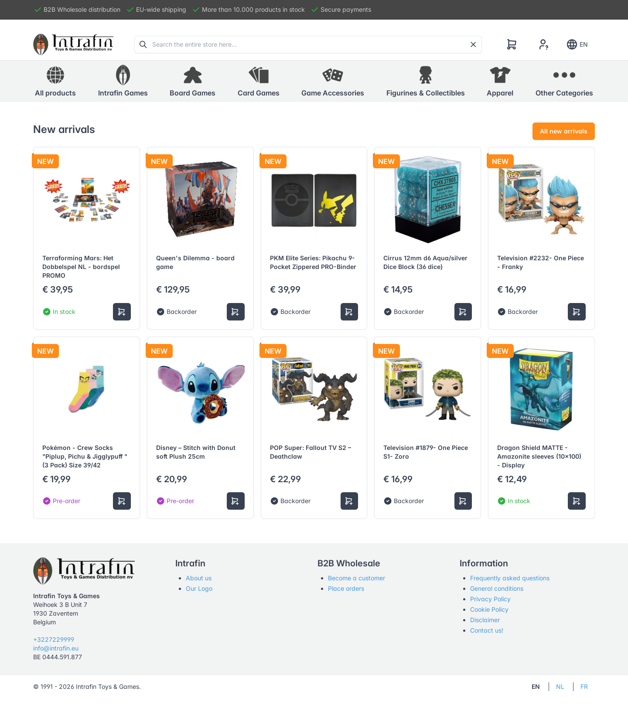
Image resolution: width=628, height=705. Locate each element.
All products (55, 80)
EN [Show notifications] (577, 44)
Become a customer (356, 578)
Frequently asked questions (510, 578)
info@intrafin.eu (55, 648)
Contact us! (486, 630)
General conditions (496, 588)
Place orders (346, 588)
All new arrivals (563, 131)
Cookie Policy (489, 609)
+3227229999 (53, 639)
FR (584, 686)
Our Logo (199, 588)
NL (560, 686)
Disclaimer (485, 619)
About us (199, 578)
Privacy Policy (490, 599)
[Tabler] (73, 44)
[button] (123, 81)
